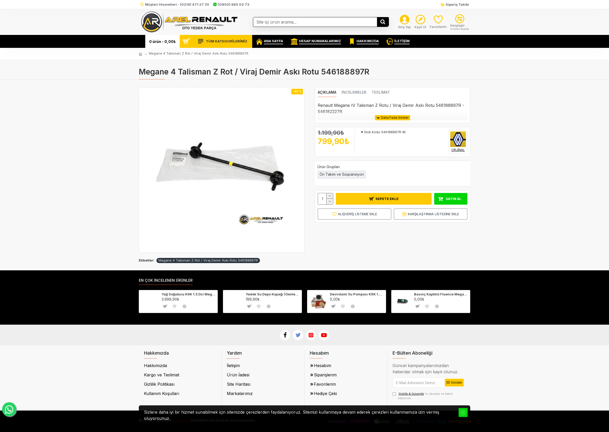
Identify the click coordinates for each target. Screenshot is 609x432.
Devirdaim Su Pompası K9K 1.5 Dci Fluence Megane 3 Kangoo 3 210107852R (357, 294)
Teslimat (381, 92)
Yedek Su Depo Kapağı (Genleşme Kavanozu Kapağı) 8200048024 (273, 294)
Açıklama (327, 92)
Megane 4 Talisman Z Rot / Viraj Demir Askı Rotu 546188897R (208, 260)
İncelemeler (354, 92)
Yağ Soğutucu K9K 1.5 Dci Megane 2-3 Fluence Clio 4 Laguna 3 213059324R (189, 294)
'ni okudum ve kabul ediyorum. (423, 396)
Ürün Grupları (328, 167)
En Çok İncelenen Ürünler (166, 280)
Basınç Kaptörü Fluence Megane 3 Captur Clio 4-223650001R (441, 294)
